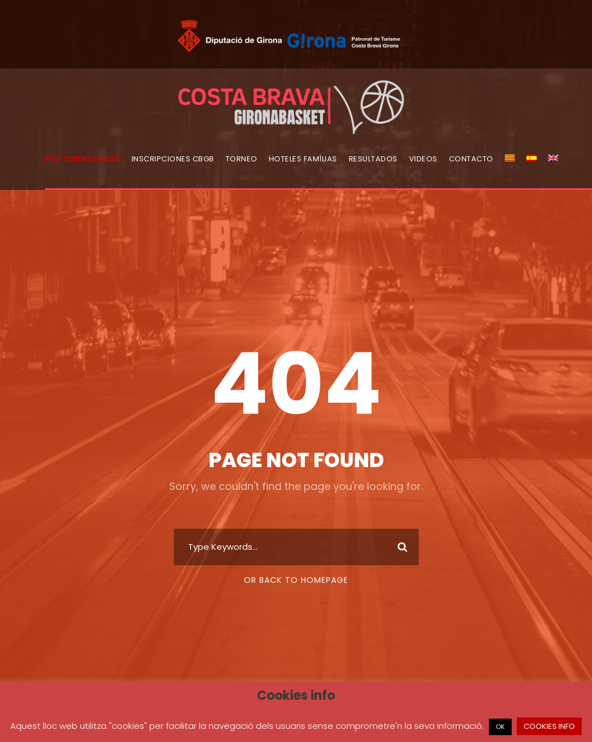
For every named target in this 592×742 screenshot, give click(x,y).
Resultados (373, 158)
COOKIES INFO (549, 726)
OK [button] (500, 726)
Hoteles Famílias (303, 158)
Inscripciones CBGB (173, 158)
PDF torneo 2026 (82, 158)
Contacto (471, 158)
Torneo (242, 158)
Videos (423, 158)
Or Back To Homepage (296, 580)
